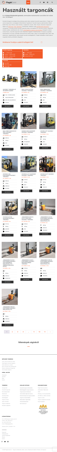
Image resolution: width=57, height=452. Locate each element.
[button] (28, 2)
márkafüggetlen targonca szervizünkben (32, 30)
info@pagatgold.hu (9, 424)
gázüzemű (19, 26)
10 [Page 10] (39, 332)
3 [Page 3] (17, 332)
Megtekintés (7, 106)
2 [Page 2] (12, 332)
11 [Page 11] (45, 332)
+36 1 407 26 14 (7, 422)
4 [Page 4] (23, 332)
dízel (15, 26)
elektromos (10, 26)
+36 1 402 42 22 (8, 420)
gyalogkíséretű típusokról (42, 26)
